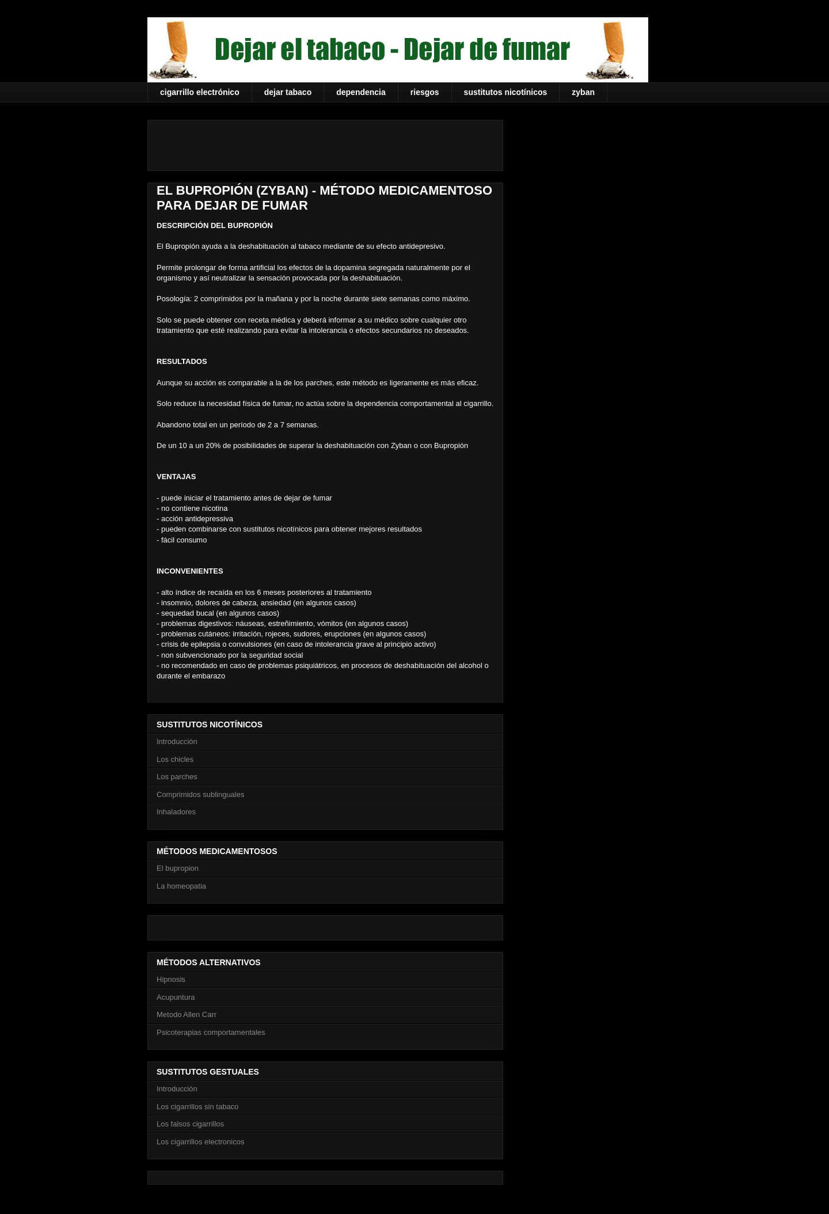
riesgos (424, 92)
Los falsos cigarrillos (190, 1124)
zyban (583, 92)
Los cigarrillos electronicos (200, 1141)
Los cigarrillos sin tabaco (197, 1106)
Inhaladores (176, 811)
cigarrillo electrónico (199, 92)
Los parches (177, 776)
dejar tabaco (287, 92)
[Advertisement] (291, 141)
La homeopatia (181, 886)
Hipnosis (171, 979)
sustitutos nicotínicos (505, 92)
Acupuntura (176, 997)
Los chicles (175, 759)
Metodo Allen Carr (186, 1014)
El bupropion (178, 868)
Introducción (177, 741)
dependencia (361, 92)
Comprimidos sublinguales (200, 794)
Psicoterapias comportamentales (211, 1032)
